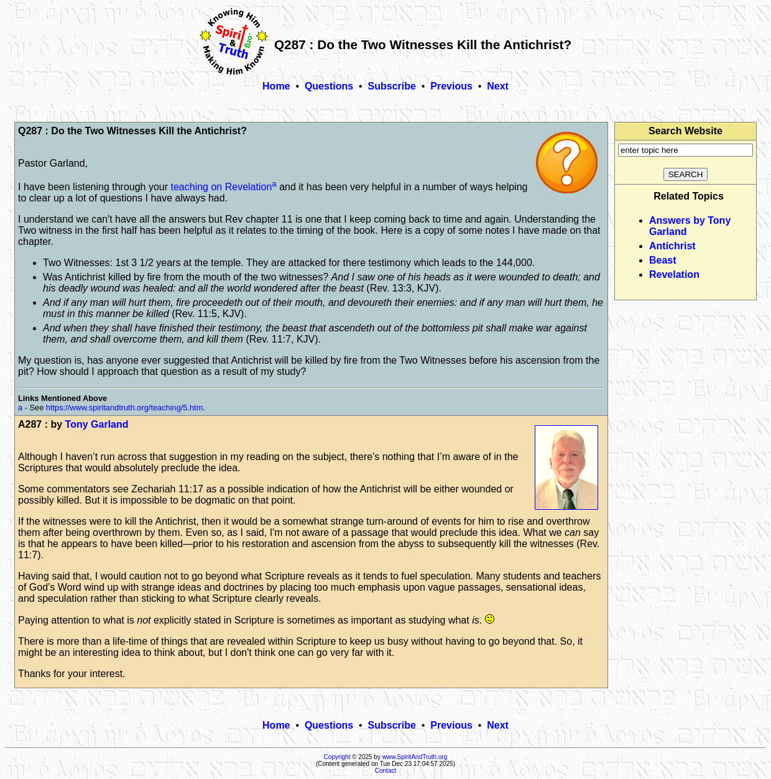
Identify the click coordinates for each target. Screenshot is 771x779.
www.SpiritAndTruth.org (415, 757)
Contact (385, 770)
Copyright (337, 757)
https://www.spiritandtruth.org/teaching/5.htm (124, 407)
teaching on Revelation (221, 187)
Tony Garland (97, 424)
